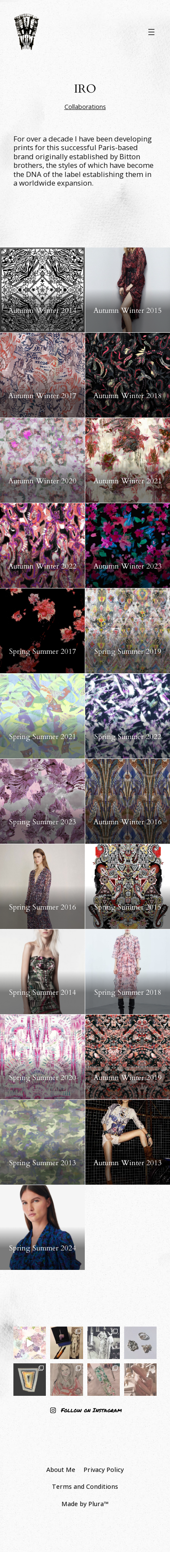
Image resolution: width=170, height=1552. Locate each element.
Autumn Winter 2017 (42, 396)
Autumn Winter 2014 (42, 310)
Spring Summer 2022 (127, 737)
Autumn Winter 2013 (127, 1163)
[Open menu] (151, 32)
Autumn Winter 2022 (42, 566)
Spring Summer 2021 (42, 737)
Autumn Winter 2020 (42, 481)
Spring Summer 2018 (127, 992)
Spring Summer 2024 (42, 1248)
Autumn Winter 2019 (127, 1077)
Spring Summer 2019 (127, 651)
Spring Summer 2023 (42, 822)
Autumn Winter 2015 (127, 310)
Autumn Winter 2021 (127, 481)
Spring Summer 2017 (42, 651)
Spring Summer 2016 (42, 907)
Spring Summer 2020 (42, 1077)
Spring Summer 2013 (42, 1163)
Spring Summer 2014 (42, 992)
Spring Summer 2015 (127, 907)
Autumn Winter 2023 (127, 566)
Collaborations (85, 107)
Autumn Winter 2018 (127, 396)
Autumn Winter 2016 (127, 822)
